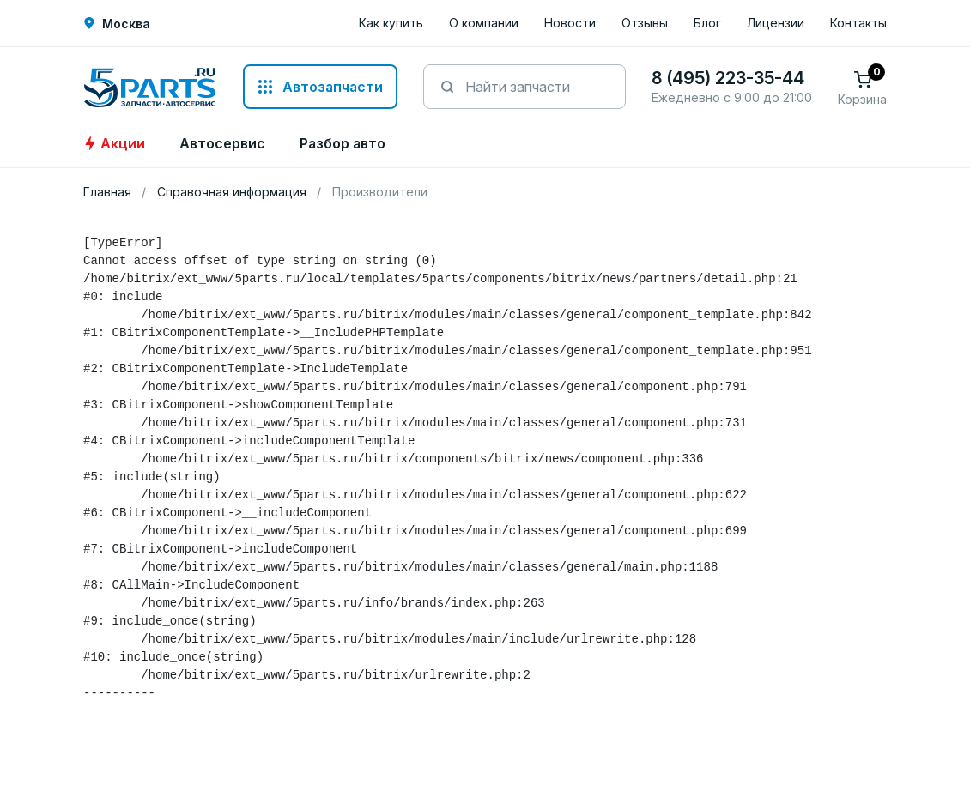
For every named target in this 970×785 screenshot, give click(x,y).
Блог (707, 22)
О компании (483, 22)
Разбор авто (342, 143)
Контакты (858, 22)
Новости (570, 22)
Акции (114, 143)
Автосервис (222, 143)
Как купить (391, 22)
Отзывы (644, 22)
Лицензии (775, 22)
